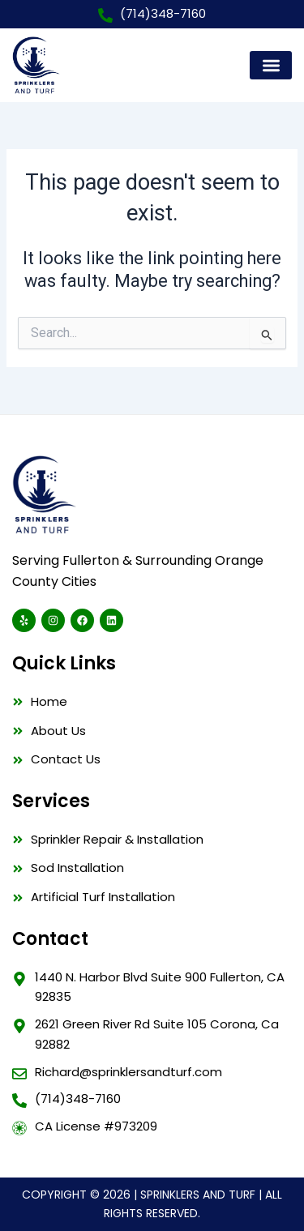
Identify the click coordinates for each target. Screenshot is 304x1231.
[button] (271, 65)
